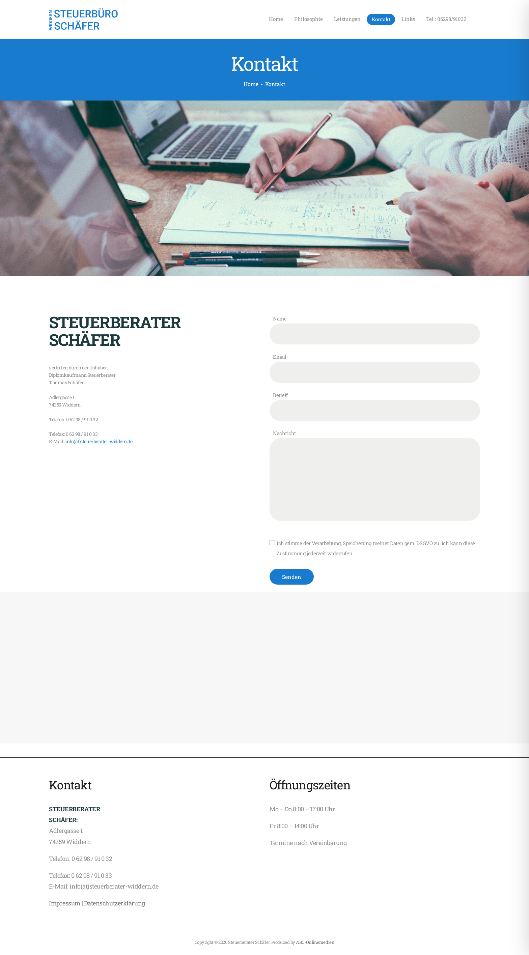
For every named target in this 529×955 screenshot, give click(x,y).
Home (251, 84)
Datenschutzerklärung (114, 903)
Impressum (64, 903)
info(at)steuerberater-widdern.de (98, 441)
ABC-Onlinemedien (315, 942)
